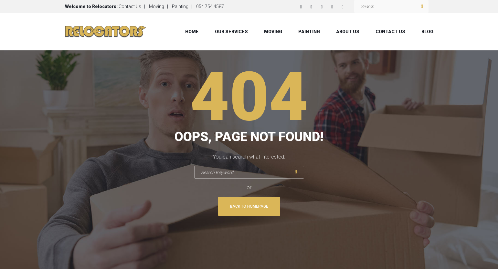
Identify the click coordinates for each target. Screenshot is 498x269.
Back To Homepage (249, 206)
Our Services (231, 31)
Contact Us (130, 6)
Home (192, 31)
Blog (427, 31)
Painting (180, 6)
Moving (156, 6)
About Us (347, 31)
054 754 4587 (210, 6)
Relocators (104, 6)
